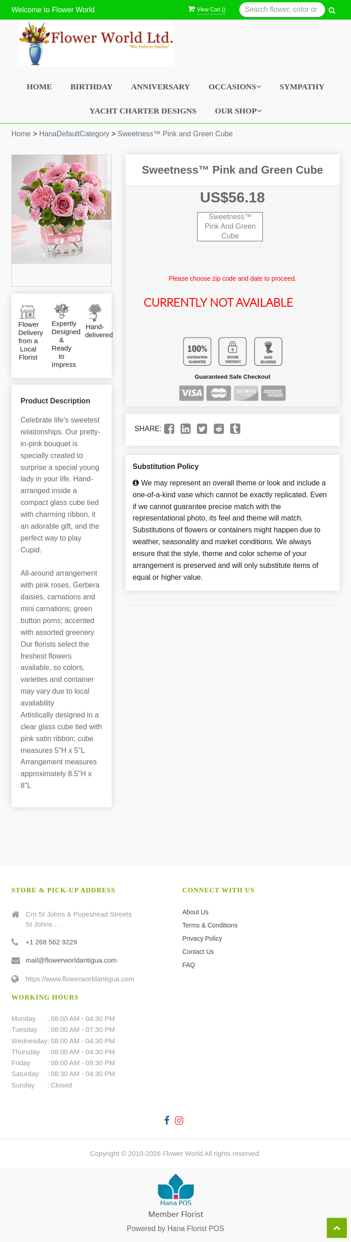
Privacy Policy (202, 938)
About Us (195, 912)
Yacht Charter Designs (142, 110)
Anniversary (160, 86)
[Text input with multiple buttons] (282, 9)
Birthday (92, 86)
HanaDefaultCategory (74, 134)
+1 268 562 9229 (51, 942)
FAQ (188, 965)
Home (39, 86)
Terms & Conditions (209, 925)
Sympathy (302, 86)
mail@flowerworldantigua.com (71, 960)
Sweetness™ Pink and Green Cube (175, 134)
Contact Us (198, 951)
